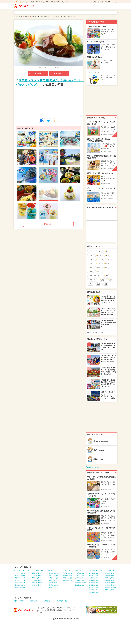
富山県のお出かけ (37, 582)
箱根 (98, 271)
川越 (102, 280)
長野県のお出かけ (37, 573)
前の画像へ (38, 73)
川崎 (106, 276)
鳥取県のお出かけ (94, 580)
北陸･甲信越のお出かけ (38, 570)
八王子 (91, 251)
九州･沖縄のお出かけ (110, 570)
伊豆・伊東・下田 (94, 276)
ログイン (114, 2)
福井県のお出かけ (37, 585)
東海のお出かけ (66, 570)
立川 (98, 263)
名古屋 (98, 255)
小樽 (106, 284)
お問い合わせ (19, 601)
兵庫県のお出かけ (80, 578)
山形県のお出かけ (20, 585)
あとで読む (94, 2)
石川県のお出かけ (37, 580)
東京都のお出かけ (53, 573)
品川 (108, 259)
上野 (90, 271)
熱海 (106, 267)
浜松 (90, 284)
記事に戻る (48, 224)
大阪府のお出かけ (80, 573)
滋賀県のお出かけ (80, 585)
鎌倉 (98, 267)
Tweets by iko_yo (92, 467)
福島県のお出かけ (20, 587)
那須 (90, 255)
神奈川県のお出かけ (54, 575)
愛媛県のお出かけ (94, 585)
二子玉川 (99, 259)
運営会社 (33, 601)
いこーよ (18, 2)
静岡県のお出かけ (68, 580)
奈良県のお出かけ (80, 580)
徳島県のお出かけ (94, 592)
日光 (90, 267)
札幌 (90, 263)
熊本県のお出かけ (110, 580)
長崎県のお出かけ (110, 578)
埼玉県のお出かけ (53, 580)
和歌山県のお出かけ (81, 582)
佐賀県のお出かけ (110, 575)
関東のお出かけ (52, 570)
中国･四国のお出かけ (95, 570)
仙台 (90, 259)
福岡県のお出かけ (110, 573)
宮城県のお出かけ (20, 575)
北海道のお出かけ (20, 573)
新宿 (107, 255)
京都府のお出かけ (80, 575)
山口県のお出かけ (94, 578)
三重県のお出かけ (68, 578)
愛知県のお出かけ (68, 573)
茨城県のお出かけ (53, 587)
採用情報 (47, 601)
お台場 (106, 263)
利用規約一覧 (62, 601)
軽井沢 (110, 280)
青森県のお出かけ (20, 578)
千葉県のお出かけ (53, 578)
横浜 (99, 251)
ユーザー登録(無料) (105, 2)
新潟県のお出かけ (37, 578)
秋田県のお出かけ (20, 582)
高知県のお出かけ (94, 587)
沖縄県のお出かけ (110, 590)
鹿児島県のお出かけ (110, 587)
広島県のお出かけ (94, 573)
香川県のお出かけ (94, 590)
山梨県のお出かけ (37, 575)
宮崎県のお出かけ (110, 585)
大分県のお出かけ (110, 582)
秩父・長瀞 (92, 280)
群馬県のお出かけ (53, 582)
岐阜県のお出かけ (68, 575)
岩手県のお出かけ (20, 580)
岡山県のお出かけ (94, 575)
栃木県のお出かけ (53, 585)
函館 (98, 284)
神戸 (107, 251)
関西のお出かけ (79, 570)
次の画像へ (58, 73)
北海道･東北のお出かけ (21, 570)
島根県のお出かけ (94, 582)
